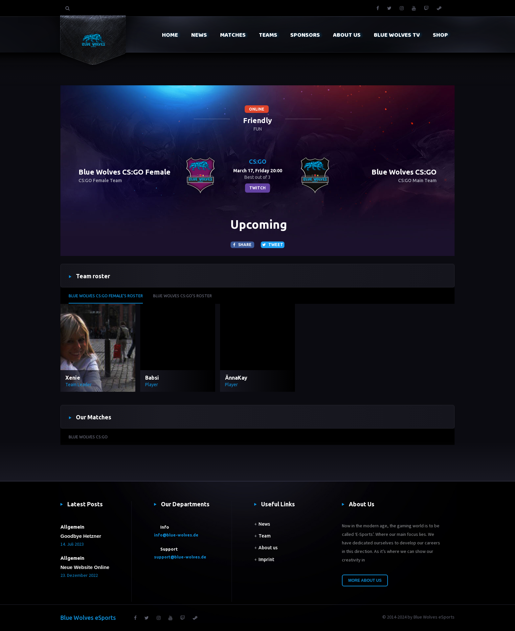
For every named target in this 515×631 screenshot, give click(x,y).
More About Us (365, 580)
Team (264, 535)
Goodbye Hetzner (80, 536)
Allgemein (72, 527)
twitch (257, 188)
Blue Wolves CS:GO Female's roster (106, 296)
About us (268, 547)
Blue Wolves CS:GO (88, 437)
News (264, 524)
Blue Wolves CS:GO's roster (182, 296)
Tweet (272, 244)
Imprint (266, 559)
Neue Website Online (84, 567)
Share (242, 244)
